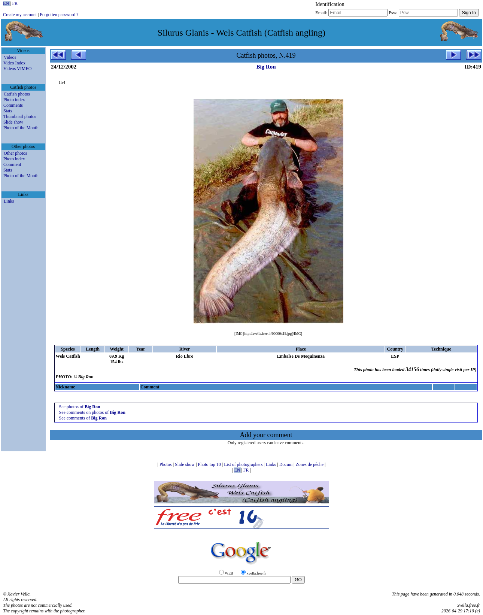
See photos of (79, 406)
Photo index (14, 99)
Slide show (13, 122)
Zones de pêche (310, 464)
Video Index (14, 63)
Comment (12, 164)
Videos (10, 57)
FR (15, 3)
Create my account (20, 14)
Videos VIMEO (17, 68)
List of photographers (244, 464)
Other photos (15, 153)
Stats (7, 110)
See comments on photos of (92, 412)
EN (6, 3)
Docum (286, 464)
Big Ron (266, 67)
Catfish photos (17, 94)
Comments (13, 105)
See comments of (83, 418)
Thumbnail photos (19, 116)
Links (9, 201)
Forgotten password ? (59, 14)
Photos (166, 464)
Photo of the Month (21, 127)
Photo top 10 (210, 464)
